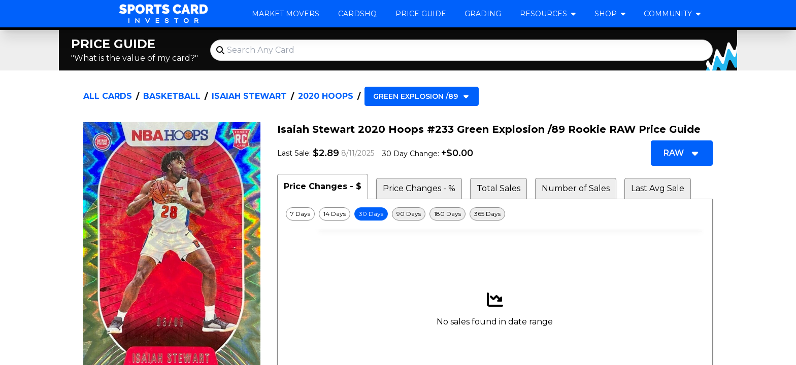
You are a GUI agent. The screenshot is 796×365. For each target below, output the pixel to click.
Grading (483, 13)
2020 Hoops (325, 96)
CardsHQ (357, 13)
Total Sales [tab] (498, 188)
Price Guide (420, 13)
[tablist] (495, 186)
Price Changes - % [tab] (419, 188)
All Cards (107, 96)
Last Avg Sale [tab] (657, 188)
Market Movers (285, 13)
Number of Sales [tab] (576, 188)
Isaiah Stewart (249, 96)
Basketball (172, 96)
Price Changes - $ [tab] (322, 186)
